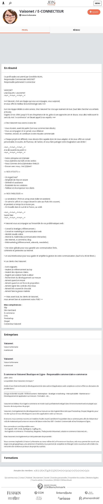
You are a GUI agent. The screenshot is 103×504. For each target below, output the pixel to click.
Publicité (29, 478)
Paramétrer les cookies (77, 478)
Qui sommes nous (11, 478)
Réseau (76, 30)
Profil (25, 30)
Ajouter (95, 12)
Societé (46, 478)
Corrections (48, 480)
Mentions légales (92, 478)
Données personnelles (59, 478)
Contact (22, 478)
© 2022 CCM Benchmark (63, 480)
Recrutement (38, 478)
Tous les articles (37, 480)
